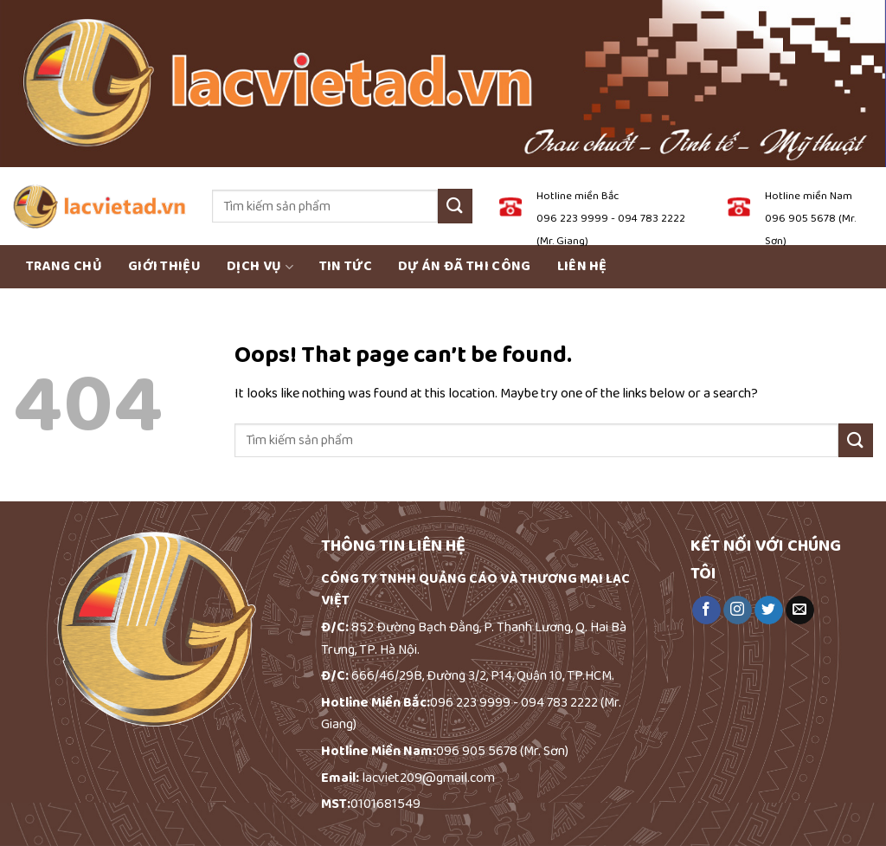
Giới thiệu (164, 266)
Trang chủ (64, 266)
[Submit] (455, 206)
